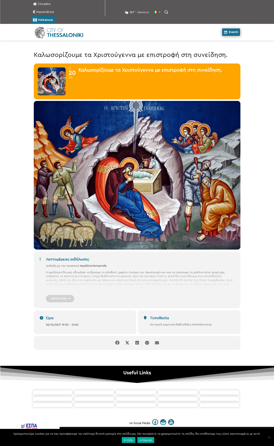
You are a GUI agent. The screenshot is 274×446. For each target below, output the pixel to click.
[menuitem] (157, 12)
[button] (166, 12)
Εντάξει (129, 440)
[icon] (155, 423)
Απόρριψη (145, 440)
